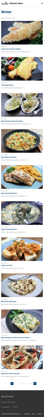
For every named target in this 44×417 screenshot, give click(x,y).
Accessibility (6, 407)
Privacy (15, 407)
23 (30, 383)
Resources (39, 413)
